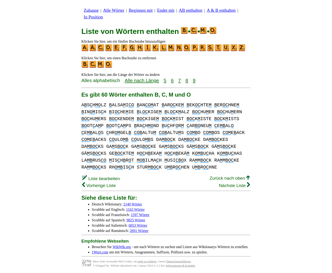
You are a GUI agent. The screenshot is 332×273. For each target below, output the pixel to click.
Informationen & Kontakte (180, 265)
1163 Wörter (135, 209)
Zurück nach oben (230, 178)
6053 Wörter (138, 225)
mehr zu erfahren (147, 261)
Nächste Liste (234, 185)
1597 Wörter (140, 215)
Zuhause (91, 10)
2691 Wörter (139, 231)
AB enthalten (190, 10)
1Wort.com (100, 252)
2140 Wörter (132, 204)
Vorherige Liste (99, 185)
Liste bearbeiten (101, 178)
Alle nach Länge (142, 80)
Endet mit (165, 10)
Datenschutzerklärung (178, 261)
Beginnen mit (141, 10)
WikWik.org (122, 247)
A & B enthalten (221, 10)
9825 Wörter (136, 220)
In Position (93, 17)
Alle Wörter (113, 10)
